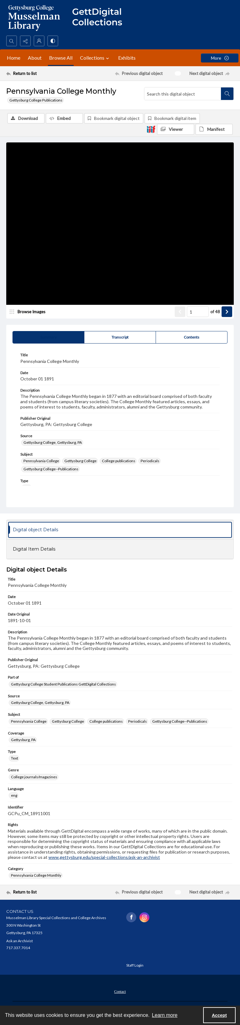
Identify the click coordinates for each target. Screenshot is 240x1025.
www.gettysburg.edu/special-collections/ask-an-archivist (104, 857)
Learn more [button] (165, 1015)
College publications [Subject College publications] (118, 461)
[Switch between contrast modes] (53, 41)
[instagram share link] (144, 918)
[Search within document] (227, 93)
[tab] (48, 338)
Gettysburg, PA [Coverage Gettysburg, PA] (23, 740)
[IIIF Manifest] (214, 129)
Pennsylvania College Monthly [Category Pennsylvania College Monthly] (36, 875)
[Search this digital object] (182, 93)
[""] (100, 17)
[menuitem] (120, 991)
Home (13, 58)
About (35, 58)
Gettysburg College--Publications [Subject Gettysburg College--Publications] (50, 469)
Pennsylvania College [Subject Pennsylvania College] (41, 461)
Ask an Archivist (19, 941)
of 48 (215, 311)
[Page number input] (198, 312)
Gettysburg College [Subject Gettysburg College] (80, 461)
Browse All (60, 58)
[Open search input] (12, 41)
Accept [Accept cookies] (219, 1015)
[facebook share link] (131, 918)
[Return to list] (36, 73)
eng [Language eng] (14, 796)
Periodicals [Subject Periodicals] (150, 461)
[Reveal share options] (25, 41)
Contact (120, 992)
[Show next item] (227, 312)
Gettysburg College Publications (35, 100)
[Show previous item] (180, 312)
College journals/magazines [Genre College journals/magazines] (34, 777)
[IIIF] (151, 129)
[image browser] (29, 312)
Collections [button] (95, 58)
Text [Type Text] (14, 758)
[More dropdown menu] (219, 57)
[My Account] (39, 41)
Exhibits (127, 58)
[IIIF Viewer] (175, 129)
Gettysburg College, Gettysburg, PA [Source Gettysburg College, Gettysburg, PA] (52, 443)
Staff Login (134, 965)
